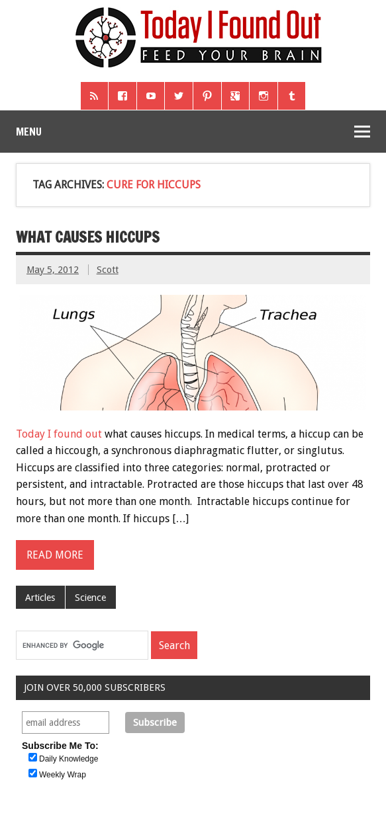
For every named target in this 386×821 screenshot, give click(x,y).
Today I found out (59, 434)
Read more (54, 555)
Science (90, 597)
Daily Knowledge (68, 758)
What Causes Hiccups (88, 237)
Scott (108, 269)
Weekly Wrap (62, 774)
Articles (40, 597)
